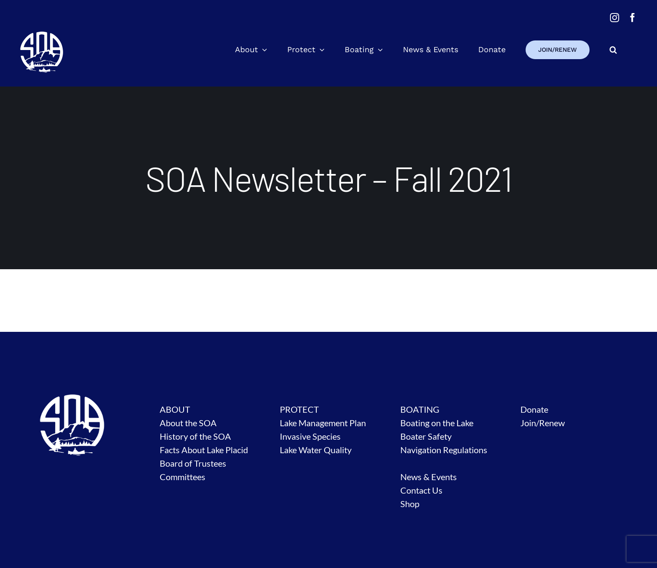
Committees (182, 476)
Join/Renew (542, 423)
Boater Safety (426, 436)
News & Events (428, 476)
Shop (409, 503)
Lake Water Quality (316, 449)
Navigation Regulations (443, 449)
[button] (613, 49)
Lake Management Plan (323, 423)
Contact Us (421, 490)
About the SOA (188, 423)
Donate (534, 409)
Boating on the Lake (436, 423)
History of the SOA (195, 436)
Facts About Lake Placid (204, 449)
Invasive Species (310, 436)
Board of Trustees (193, 463)
